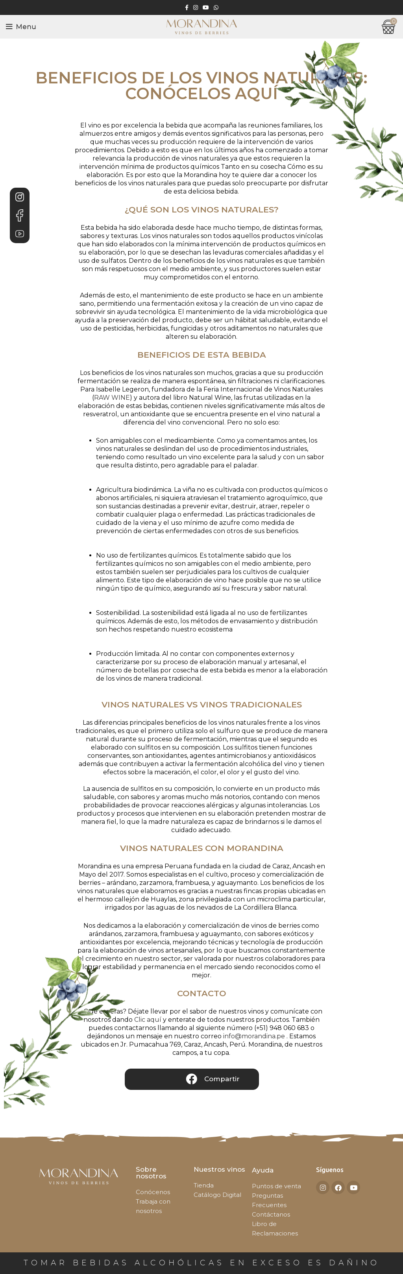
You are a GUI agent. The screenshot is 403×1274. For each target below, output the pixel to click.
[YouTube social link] (205, 7)
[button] (192, 1079)
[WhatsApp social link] (216, 7)
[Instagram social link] (195, 7)
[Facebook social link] (187, 7)
